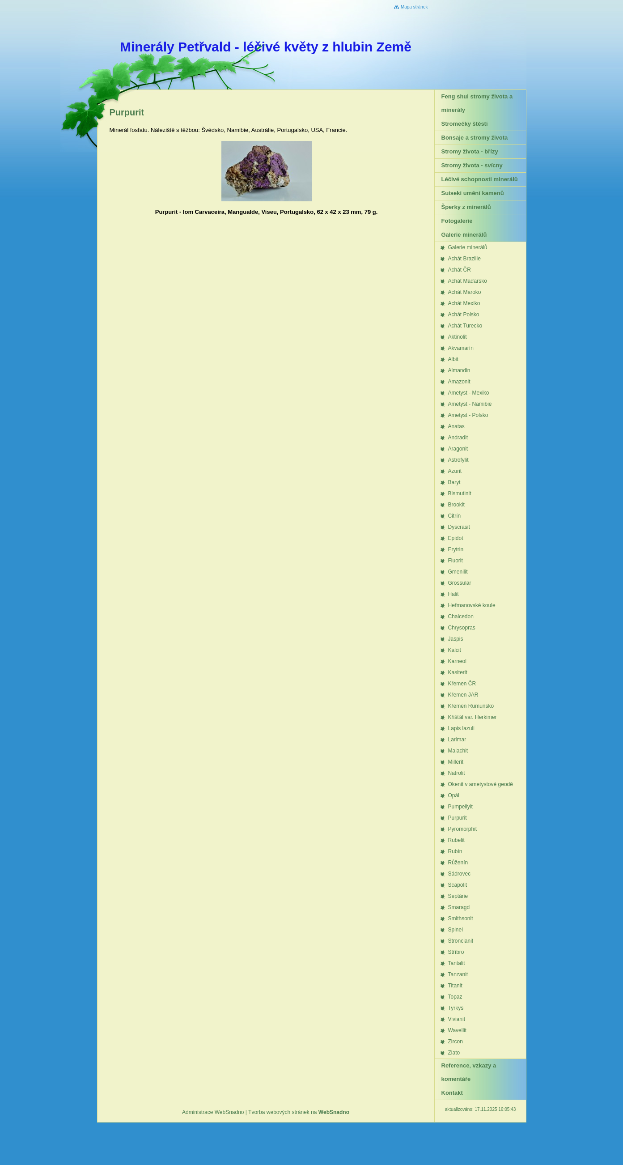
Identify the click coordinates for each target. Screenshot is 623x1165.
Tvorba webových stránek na (298, 1112)
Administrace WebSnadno (213, 1112)
